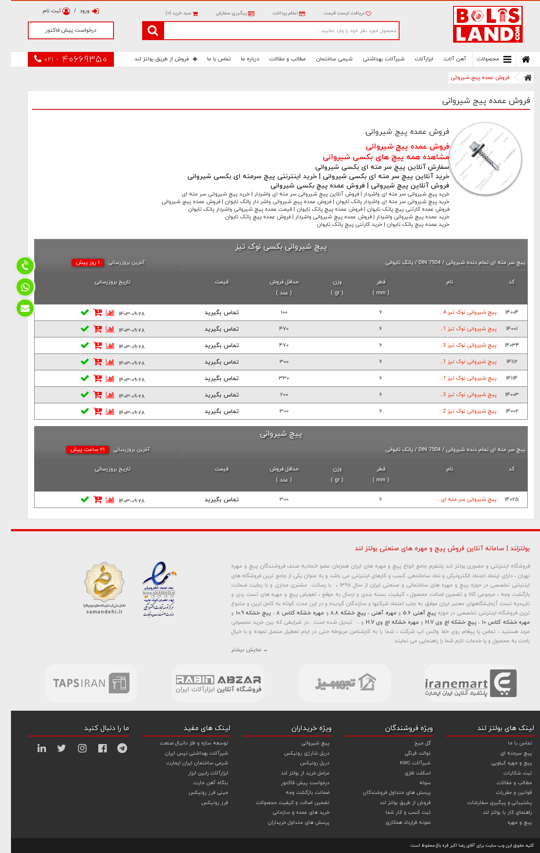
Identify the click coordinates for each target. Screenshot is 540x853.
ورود (78, 11)
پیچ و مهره (509, 822)
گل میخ (411, 743)
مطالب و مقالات (276, 59)
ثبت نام (45, 11)
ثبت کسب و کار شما (397, 812)
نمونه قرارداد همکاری (397, 822)
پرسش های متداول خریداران (288, 822)
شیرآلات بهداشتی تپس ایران (185, 753)
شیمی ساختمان (323, 59)
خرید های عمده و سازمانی (290, 812)
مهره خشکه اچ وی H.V (381, 622)
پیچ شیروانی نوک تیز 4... (457, 312)
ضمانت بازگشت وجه (297, 792)
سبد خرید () (170, 13)
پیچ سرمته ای (505, 753)
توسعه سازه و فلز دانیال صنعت (183, 743)
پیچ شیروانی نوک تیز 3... (457, 345)
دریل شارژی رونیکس (296, 753)
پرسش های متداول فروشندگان (386, 792)
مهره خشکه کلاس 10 (495, 622)
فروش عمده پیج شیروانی (469, 77)
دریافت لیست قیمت (336, 13)
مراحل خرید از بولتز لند (294, 773)
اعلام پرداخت (277, 13)
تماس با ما (208, 59)
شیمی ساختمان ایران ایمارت (186, 763)
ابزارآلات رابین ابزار (197, 773)
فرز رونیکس (203, 802)
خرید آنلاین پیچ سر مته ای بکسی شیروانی (375, 176)
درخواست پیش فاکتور (60, 30)
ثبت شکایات (507, 773)
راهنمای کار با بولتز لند (496, 812)
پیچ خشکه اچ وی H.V (439, 622)
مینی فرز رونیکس (197, 792)
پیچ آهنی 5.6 (408, 613)
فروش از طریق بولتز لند (155, 59)
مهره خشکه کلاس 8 (289, 613)
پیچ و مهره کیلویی (501, 763)
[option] (80, 683)
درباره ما (239, 59)
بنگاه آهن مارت (200, 783)
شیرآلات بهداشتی (373, 59)
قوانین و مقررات (503, 792)
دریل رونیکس (304, 763)
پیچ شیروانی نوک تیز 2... (457, 411)
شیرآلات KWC (404, 763)
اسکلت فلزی (407, 773)
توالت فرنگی (407, 753)
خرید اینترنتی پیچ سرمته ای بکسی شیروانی (241, 176)
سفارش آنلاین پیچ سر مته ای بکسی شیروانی (371, 167)
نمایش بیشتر (235, 650)
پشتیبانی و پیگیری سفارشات (488, 802)
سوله (414, 783)
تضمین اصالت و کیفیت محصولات (282, 802)
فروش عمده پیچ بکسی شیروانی (306, 185)
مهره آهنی (373, 613)
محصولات (483, 59)
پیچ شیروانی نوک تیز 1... (457, 329)
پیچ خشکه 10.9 (242, 613)
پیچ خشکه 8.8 (336, 613)
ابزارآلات (413, 59)
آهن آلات (443, 59)
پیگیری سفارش (223, 13)
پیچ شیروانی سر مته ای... (456, 499)
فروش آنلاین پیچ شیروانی (399, 185)
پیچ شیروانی (305, 743)
